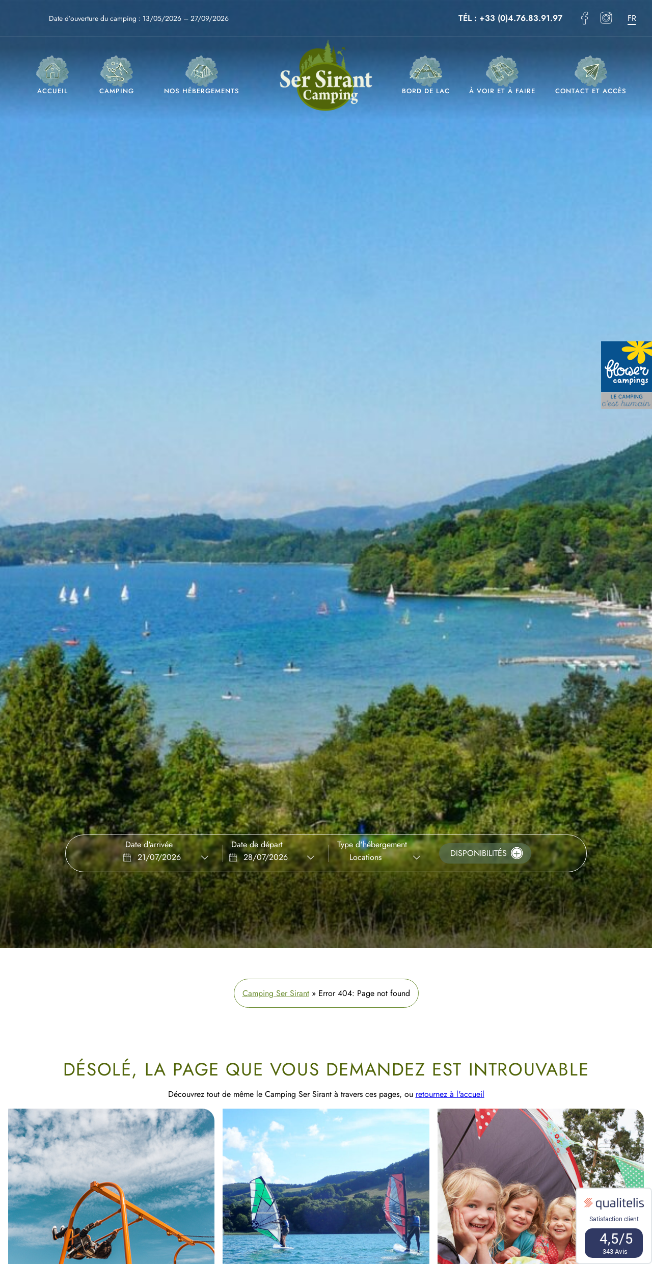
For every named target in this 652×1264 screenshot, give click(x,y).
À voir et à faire (502, 76)
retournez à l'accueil (450, 1094)
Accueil (52, 76)
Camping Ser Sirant (275, 993)
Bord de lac (426, 76)
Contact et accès (591, 76)
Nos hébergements (201, 76)
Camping (116, 76)
